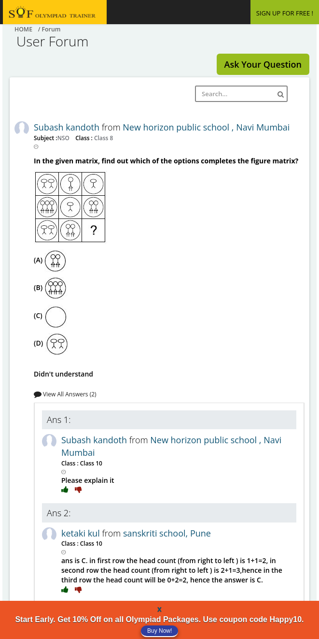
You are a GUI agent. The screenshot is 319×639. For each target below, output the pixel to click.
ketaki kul (81, 533)
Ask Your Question (263, 64)
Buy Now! (159, 630)
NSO (64, 138)
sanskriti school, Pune (167, 533)
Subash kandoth (68, 127)
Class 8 (103, 138)
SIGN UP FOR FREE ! (284, 13)
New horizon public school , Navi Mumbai (206, 127)
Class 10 (90, 463)
